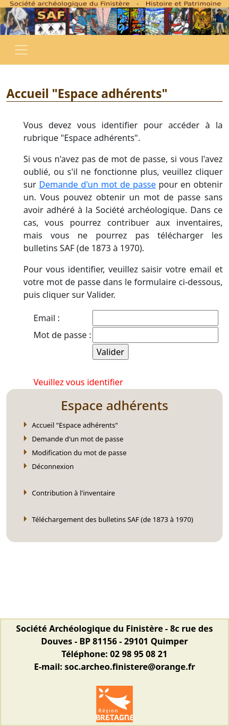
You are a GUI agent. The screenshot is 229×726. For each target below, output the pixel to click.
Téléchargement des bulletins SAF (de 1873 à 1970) (112, 519)
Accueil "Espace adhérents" (75, 425)
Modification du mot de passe (79, 452)
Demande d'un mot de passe (97, 184)
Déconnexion (53, 466)
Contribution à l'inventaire (73, 493)
